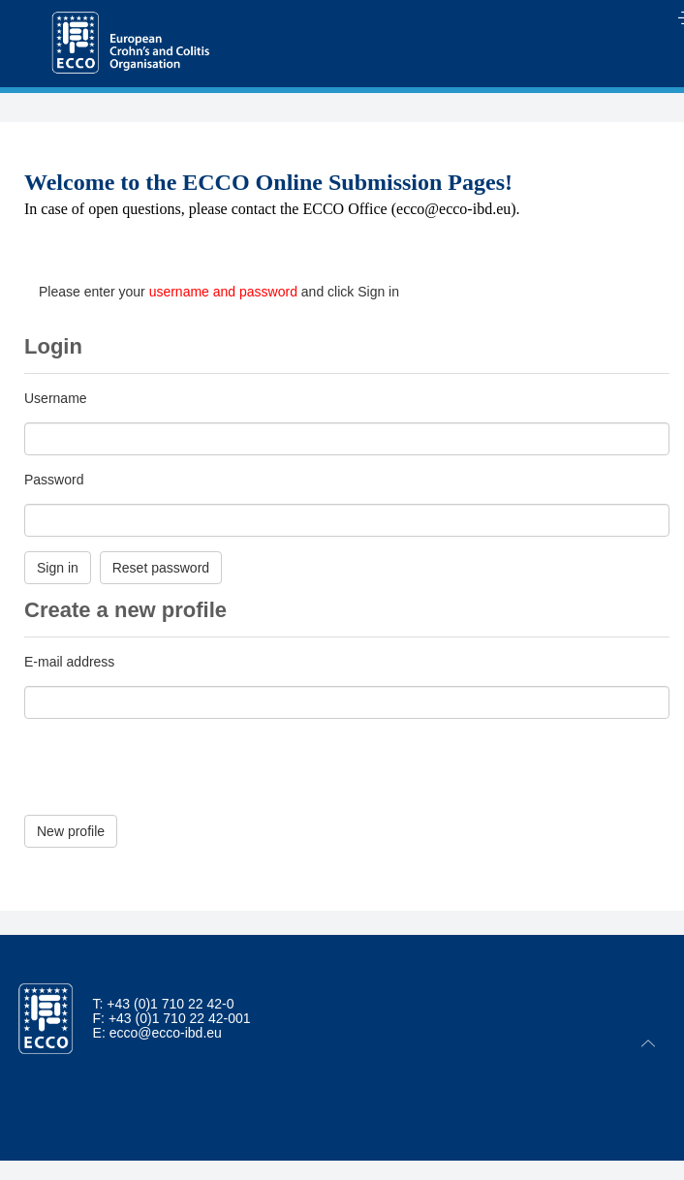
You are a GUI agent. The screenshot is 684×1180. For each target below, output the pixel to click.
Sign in (57, 567)
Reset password (160, 567)
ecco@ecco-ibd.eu (165, 1032)
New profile (71, 831)
